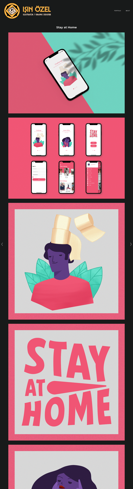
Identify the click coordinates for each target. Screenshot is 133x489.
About (128, 10)
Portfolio (117, 10)
